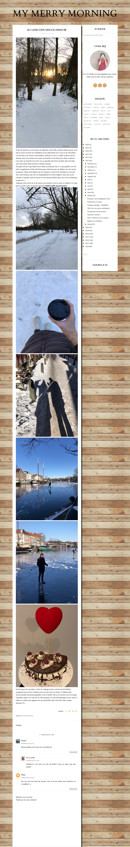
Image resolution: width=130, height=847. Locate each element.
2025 (87, 148)
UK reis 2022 (87, 121)
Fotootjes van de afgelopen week (98, 199)
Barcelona (98, 104)
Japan (103, 107)
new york (106, 124)
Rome (101, 117)
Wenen (95, 121)
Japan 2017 (87, 111)
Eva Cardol (30, 758)
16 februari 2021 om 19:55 (27, 777)
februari (90, 195)
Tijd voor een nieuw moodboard (98, 208)
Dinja (23, 775)
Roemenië (93, 117)
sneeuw (30, 716)
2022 (87, 157)
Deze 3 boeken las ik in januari (98, 218)
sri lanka (87, 127)
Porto (86, 117)
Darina (23, 741)
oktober (90, 170)
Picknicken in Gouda (94, 202)
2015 (87, 243)
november (90, 167)
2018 (87, 234)
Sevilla (107, 117)
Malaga (102, 114)
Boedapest (87, 107)
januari (89, 224)
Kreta (103, 111)
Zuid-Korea (88, 124)
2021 (87, 161)
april (89, 189)
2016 (87, 240)
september (90, 173)
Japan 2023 (95, 111)
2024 (87, 151)
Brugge (96, 107)
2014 (87, 246)
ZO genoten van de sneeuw (96, 211)
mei (88, 186)
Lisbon (86, 114)
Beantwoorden (73, 752)
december (90, 164)
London (94, 114)
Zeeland (103, 121)
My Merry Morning (65, 13)
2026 (87, 145)
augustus (90, 176)
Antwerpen (88, 104)
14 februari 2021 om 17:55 (27, 743)
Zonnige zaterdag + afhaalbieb (97, 205)
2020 (87, 227)
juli (88, 180)
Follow (85, 254)
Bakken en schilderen (94, 221)
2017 (87, 237)
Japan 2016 (110, 107)
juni (88, 183)
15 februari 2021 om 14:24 (32, 760)
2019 (87, 230)
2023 (87, 154)
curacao (97, 124)
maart (89, 192)
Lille (109, 111)
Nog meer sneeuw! (93, 215)
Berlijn (107, 104)
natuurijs (24, 716)
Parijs (108, 114)
